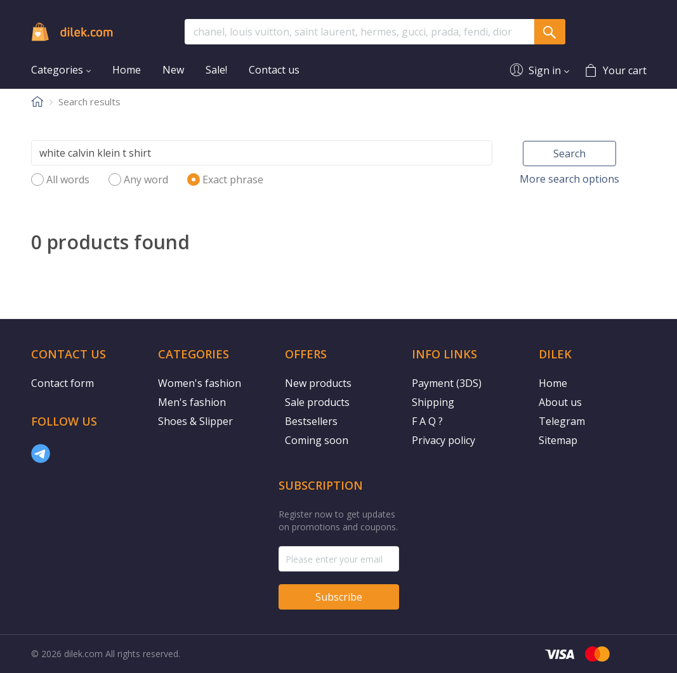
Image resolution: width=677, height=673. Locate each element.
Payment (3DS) (447, 383)
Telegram (562, 421)
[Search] (262, 153)
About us (560, 402)
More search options (569, 179)
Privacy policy (443, 440)
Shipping (433, 402)
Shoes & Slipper (195, 421)
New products (318, 383)
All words (67, 179)
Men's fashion (192, 402)
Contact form (62, 383)
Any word (146, 179)
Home (553, 383)
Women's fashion (199, 383)
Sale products (317, 402)
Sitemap (558, 440)
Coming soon (316, 440)
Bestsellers (311, 421)
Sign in (545, 70)
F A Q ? (427, 421)
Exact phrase (232, 179)
